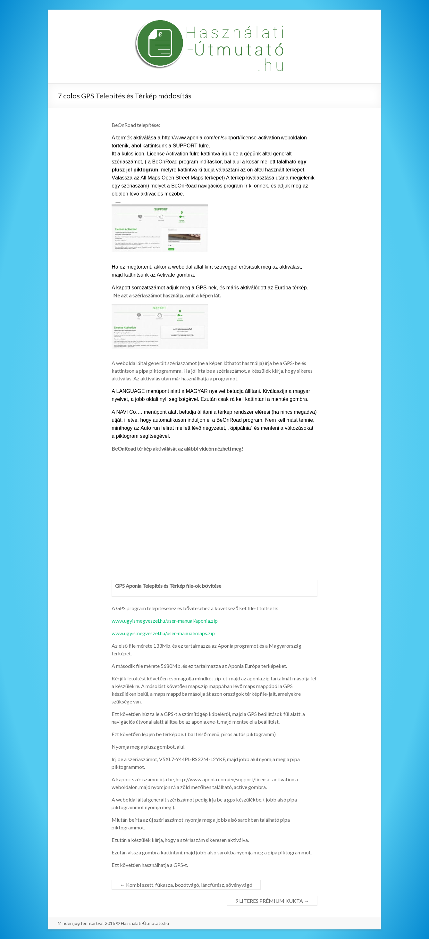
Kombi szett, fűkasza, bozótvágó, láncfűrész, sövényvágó (186, 885)
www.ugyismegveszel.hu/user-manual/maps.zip (163, 633)
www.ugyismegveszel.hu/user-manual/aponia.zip (165, 621)
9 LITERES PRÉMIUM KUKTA (272, 901)
